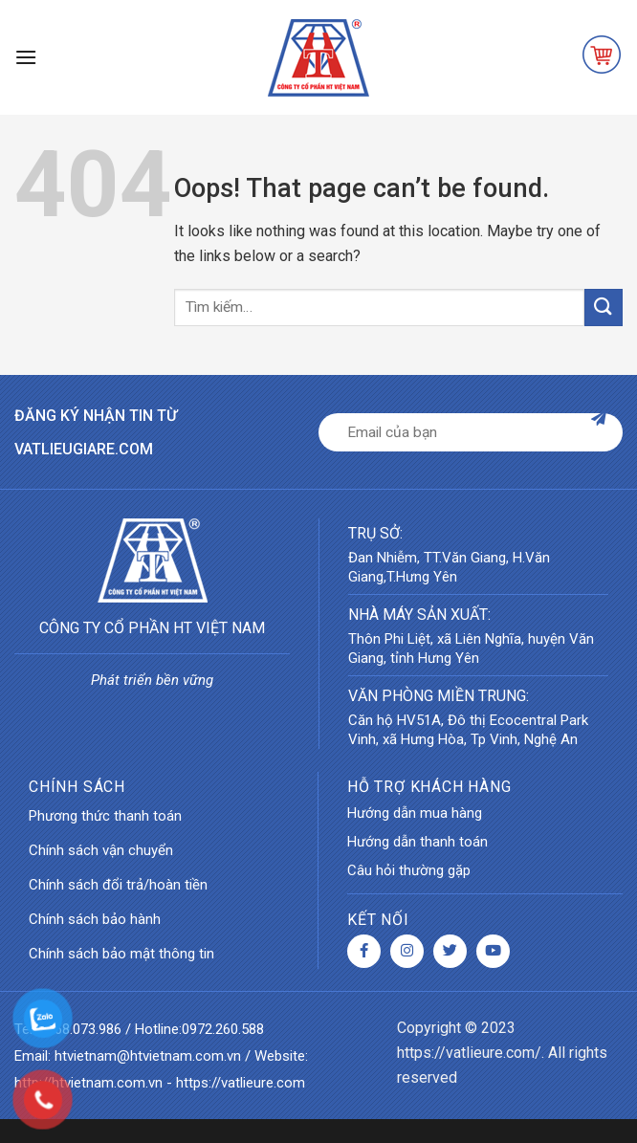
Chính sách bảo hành (95, 919)
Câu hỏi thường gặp (409, 870)
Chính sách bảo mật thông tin (121, 953)
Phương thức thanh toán (105, 815)
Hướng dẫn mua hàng (414, 813)
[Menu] (25, 56)
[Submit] (603, 307)
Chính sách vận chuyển (101, 850)
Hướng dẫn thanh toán (417, 841)
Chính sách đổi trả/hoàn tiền (118, 884)
